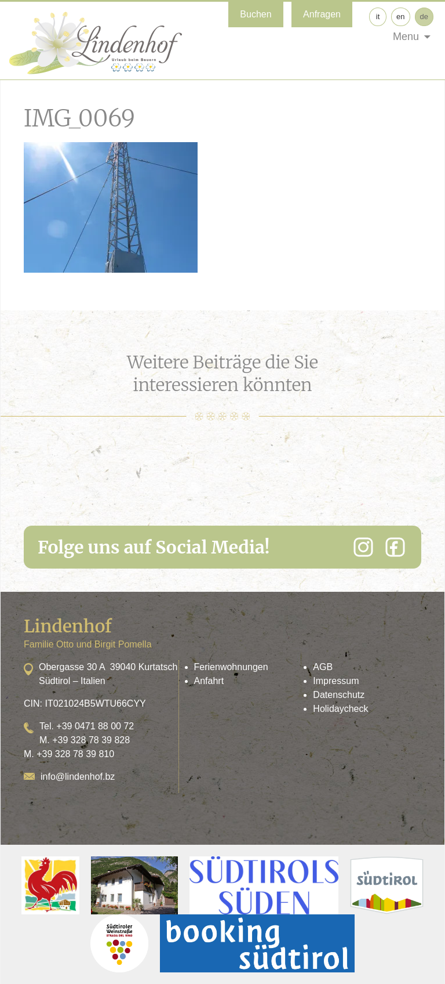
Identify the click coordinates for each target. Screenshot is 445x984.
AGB (323, 667)
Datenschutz (338, 695)
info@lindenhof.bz (78, 777)
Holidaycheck (340, 709)
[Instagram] (363, 547)
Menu (406, 36)
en (400, 16)
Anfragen (322, 14)
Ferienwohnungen (231, 667)
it (378, 16)
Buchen (255, 14)
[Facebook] (395, 547)
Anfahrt (209, 681)
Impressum (336, 681)
